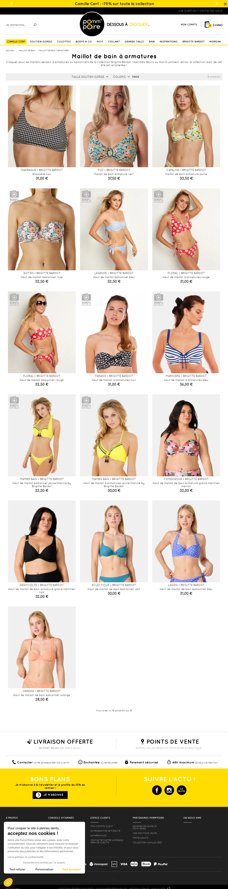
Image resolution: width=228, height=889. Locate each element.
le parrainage (98, 835)
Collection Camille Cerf (147, 842)
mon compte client (101, 826)
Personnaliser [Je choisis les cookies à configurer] (44, 869)
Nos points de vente (145, 833)
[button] (8, 882)
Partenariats (140, 838)
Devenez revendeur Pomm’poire (145, 827)
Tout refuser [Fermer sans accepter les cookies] (17, 869)
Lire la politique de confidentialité (25, 857)
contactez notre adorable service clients (106, 841)
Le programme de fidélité (105, 831)
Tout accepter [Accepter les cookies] (71, 869)
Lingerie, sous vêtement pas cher (25, 10)
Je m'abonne (53, 794)
